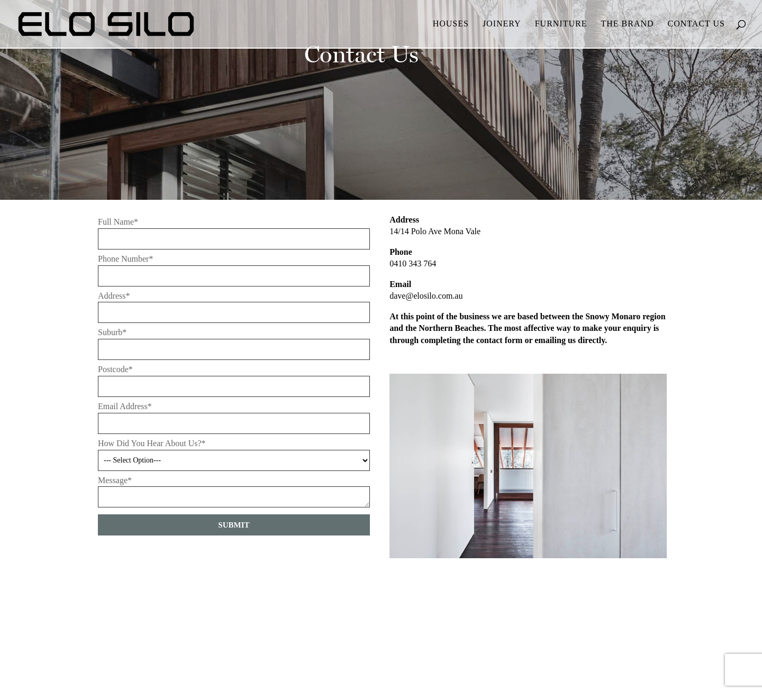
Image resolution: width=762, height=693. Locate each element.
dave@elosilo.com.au (425, 295)
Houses (451, 24)
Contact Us (696, 24)
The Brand (627, 24)
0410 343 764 (412, 263)
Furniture (561, 24)
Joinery (502, 24)
